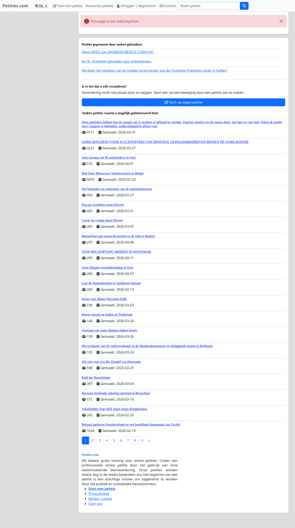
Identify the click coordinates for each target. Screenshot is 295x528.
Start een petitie (67, 6)
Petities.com (15, 6)
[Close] (281, 21)
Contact (168, 6)
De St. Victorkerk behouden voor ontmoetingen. (117, 61)
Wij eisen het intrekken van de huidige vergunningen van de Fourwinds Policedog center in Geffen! (154, 70)
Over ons (95, 503)
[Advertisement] (37, 74)
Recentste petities (99, 6)
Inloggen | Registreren (136, 6)
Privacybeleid (98, 493)
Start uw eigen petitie (183, 102)
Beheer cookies (100, 498)
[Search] (209, 6)
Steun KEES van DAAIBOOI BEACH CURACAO (118, 52)
